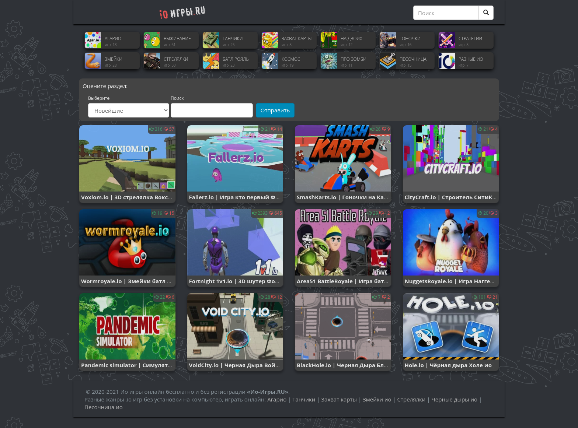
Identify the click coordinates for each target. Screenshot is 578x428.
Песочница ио (103, 407)
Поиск (177, 98)
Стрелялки (411, 399)
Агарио (276, 399)
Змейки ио (377, 399)
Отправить (275, 110)
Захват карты (339, 399)
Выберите (98, 98)
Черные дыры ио (454, 399)
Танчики (303, 399)
